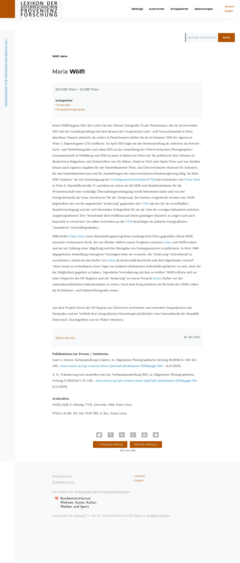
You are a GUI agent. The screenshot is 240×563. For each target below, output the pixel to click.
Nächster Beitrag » (146, 444)
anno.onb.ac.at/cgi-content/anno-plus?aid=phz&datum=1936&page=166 (112, 366)
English (229, 23)
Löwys (157, 278)
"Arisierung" (63, 105)
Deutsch (229, 19)
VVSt (151, 180)
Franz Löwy (192, 180)
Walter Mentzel (65, 338)
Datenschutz (63, 483)
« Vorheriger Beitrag (110, 444)
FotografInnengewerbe (70, 109)
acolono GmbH (159, 516)
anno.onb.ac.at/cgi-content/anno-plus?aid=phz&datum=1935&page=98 (147, 381)
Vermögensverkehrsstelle (128, 180)
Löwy (168, 242)
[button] (99, 435)
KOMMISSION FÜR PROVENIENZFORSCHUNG (6, 84)
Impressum (62, 477)
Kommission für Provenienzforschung (103, 492)
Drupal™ (82, 516)
